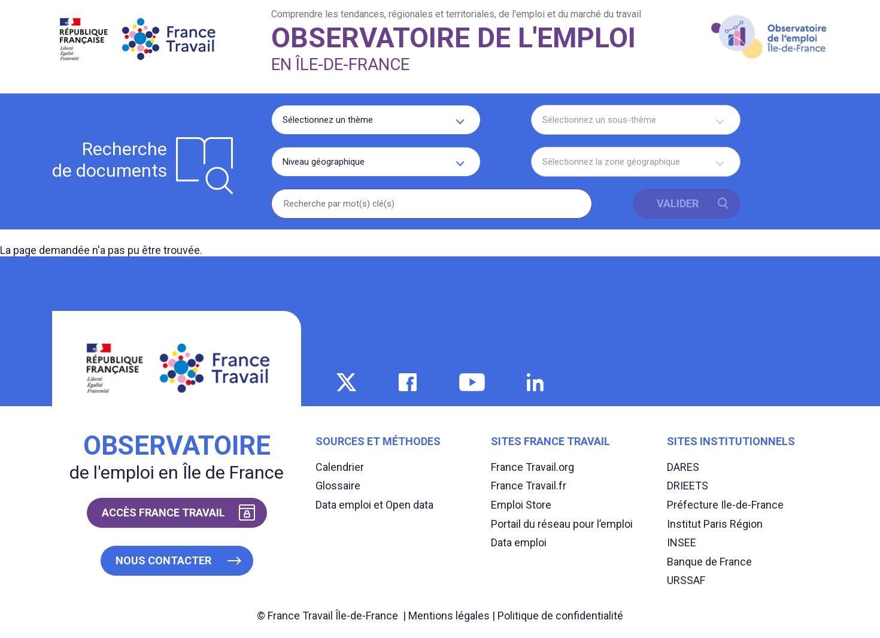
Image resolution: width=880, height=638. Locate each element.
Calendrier (339, 467)
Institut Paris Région (715, 524)
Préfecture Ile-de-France (725, 504)
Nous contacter (163, 560)
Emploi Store (521, 504)
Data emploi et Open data (374, 504)
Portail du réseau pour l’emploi (562, 524)
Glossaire (337, 485)
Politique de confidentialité (560, 615)
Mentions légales (449, 615)
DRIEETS (687, 485)
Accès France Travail (163, 512)
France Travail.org (532, 467)
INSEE (681, 542)
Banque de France (709, 561)
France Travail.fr (528, 485)
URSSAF (686, 580)
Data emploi (519, 542)
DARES (683, 467)
